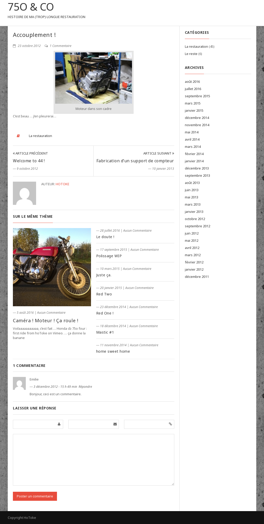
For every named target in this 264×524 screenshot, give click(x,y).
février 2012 (194, 262)
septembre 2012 (197, 226)
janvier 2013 (194, 211)
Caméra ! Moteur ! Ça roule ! (45, 320)
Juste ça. (104, 274)
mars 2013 (193, 204)
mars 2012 (193, 255)
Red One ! (105, 313)
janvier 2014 (194, 161)
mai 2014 (191, 132)
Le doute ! (105, 236)
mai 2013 (191, 197)
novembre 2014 (197, 125)
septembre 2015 (197, 96)
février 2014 (194, 153)
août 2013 (192, 182)
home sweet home (113, 351)
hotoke (62, 184)
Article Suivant (158, 153)
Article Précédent (30, 153)
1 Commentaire (58, 46)
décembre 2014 (197, 117)
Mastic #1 (105, 332)
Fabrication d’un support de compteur (135, 161)
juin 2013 (192, 190)
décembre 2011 (197, 276)
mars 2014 (193, 146)
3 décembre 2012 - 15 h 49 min (56, 386)
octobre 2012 (195, 218)
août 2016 (192, 81)
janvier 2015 (194, 110)
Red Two (104, 294)
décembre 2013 (197, 168)
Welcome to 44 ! (29, 161)
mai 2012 (191, 240)
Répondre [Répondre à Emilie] (85, 386)
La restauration (40, 135)
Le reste (191, 53)
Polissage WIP (109, 255)
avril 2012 (192, 247)
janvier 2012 (194, 269)
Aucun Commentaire (51, 312)
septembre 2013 (197, 175)
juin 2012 (192, 233)
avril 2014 (192, 139)
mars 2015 (193, 103)
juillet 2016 (193, 88)
